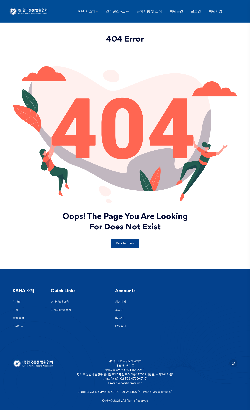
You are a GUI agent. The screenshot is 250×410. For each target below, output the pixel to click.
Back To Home (125, 243)
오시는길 (18, 326)
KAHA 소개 (86, 11)
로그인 (196, 11)
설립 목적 (18, 318)
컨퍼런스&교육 (117, 11)
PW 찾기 (120, 326)
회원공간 (176, 11)
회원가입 (215, 11)
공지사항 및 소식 (149, 11)
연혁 (15, 310)
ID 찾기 (119, 318)
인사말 (17, 301)
